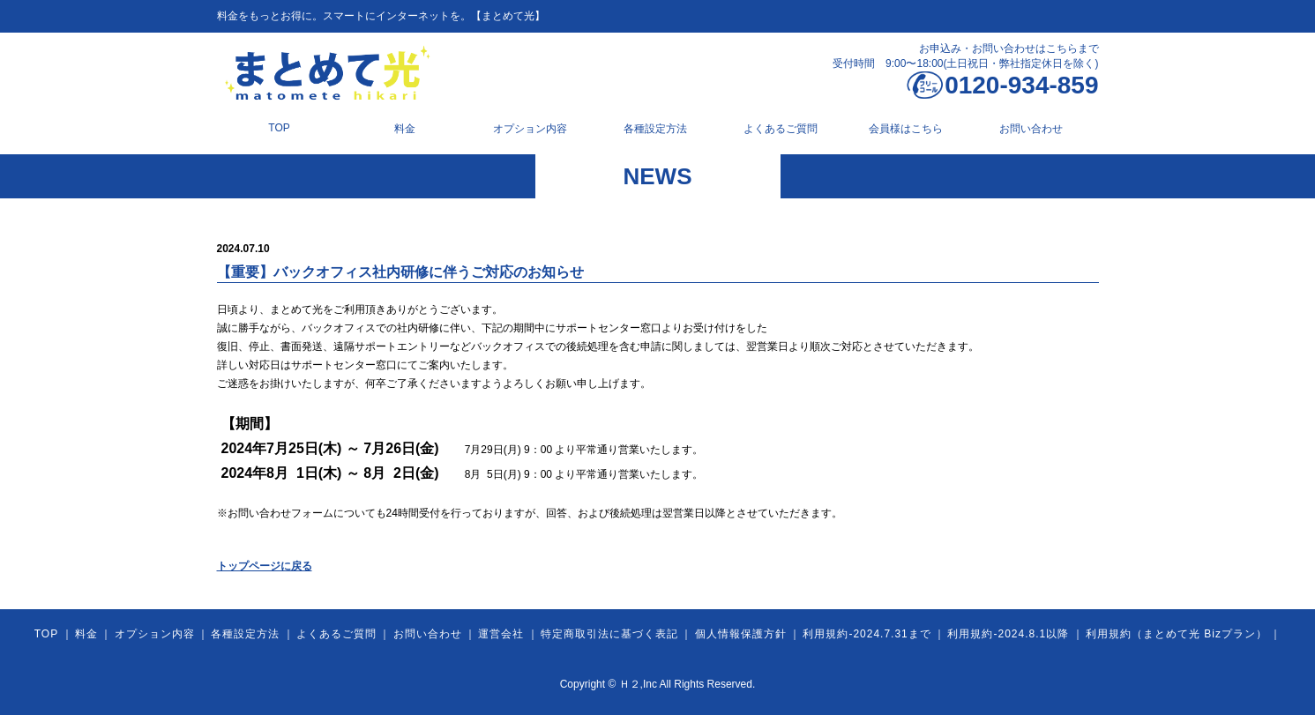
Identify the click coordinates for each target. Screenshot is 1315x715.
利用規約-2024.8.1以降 (1008, 634)
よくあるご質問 (780, 129)
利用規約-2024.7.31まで (866, 634)
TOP (278, 128)
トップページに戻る (264, 566)
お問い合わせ (1031, 129)
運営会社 (501, 634)
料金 (404, 129)
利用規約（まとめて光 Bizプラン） (1176, 634)
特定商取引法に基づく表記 (609, 634)
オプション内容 (530, 129)
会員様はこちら (906, 129)
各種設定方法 (655, 129)
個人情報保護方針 (741, 634)
